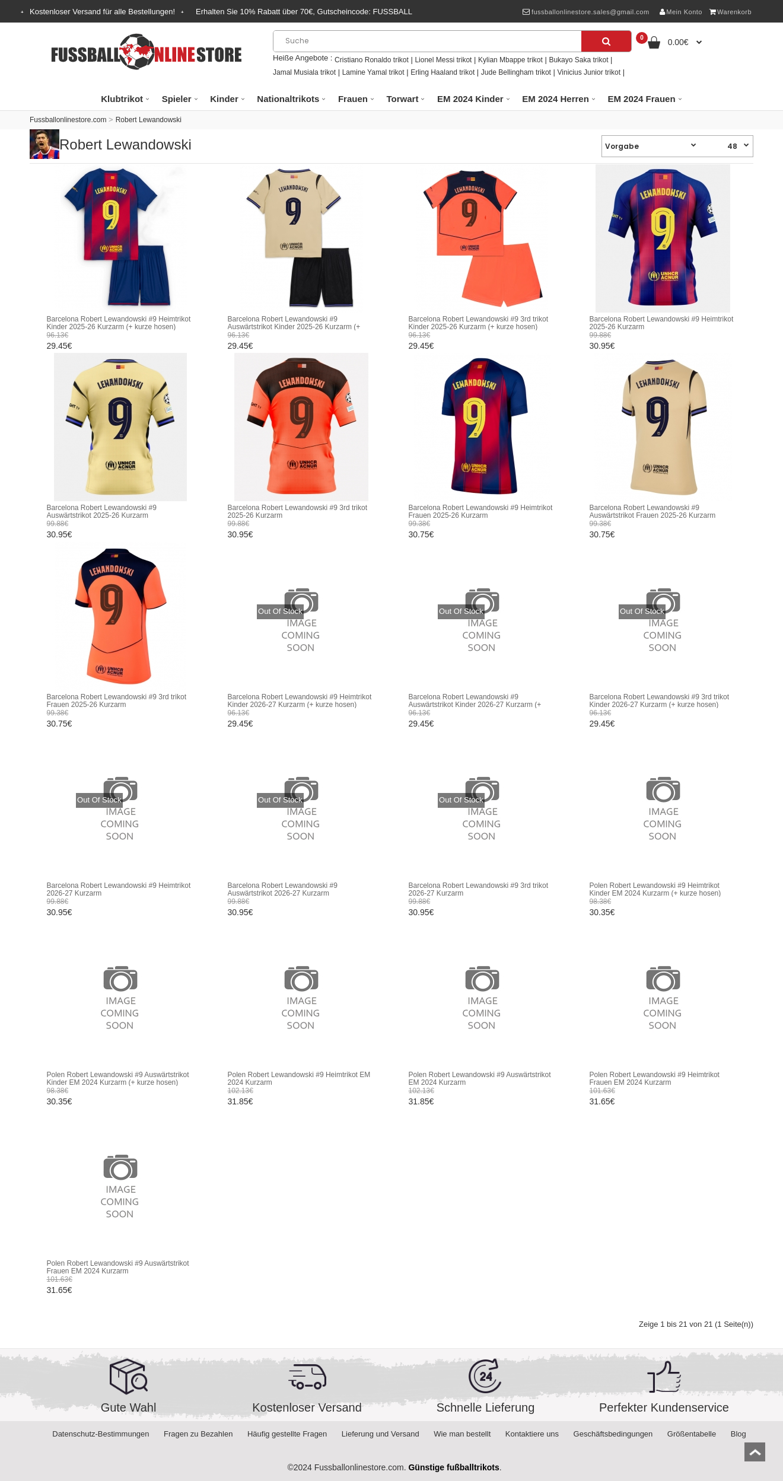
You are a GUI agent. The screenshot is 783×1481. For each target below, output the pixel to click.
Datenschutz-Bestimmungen (100, 1433)
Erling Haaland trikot (442, 72)
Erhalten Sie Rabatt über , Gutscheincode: (304, 11)
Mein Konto (681, 11)
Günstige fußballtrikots (453, 1467)
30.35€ (602, 912)
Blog (738, 1433)
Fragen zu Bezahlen (198, 1433)
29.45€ (59, 346)
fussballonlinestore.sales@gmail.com (586, 11)
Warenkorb (730, 11)
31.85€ (240, 1101)
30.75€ (421, 534)
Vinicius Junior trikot (589, 72)
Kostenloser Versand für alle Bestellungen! (102, 11)
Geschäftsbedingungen (613, 1433)
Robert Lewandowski (149, 120)
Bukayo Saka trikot (578, 60)
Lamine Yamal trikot (373, 72)
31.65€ (602, 1101)
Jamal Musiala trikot (304, 72)
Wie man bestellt (462, 1433)
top (754, 1455)
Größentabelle (691, 1433)
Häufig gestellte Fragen (287, 1433)
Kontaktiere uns (532, 1433)
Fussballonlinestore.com (68, 120)
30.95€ (602, 346)
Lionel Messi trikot (443, 60)
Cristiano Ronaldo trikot (372, 60)
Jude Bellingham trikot (516, 72)
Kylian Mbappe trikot (510, 60)
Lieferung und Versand (380, 1433)
